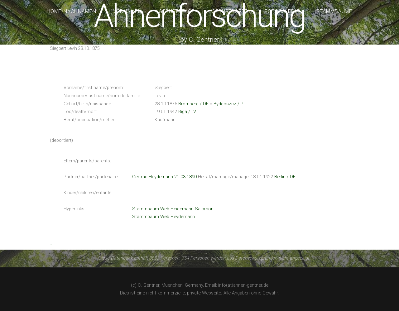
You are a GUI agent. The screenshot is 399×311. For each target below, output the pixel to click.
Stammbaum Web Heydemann (163, 216)
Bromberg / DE (193, 104)
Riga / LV (187, 111)
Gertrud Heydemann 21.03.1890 (164, 176)
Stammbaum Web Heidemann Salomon (173, 209)
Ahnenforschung (199, 16)
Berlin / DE (285, 176)
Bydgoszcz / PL (230, 104)
